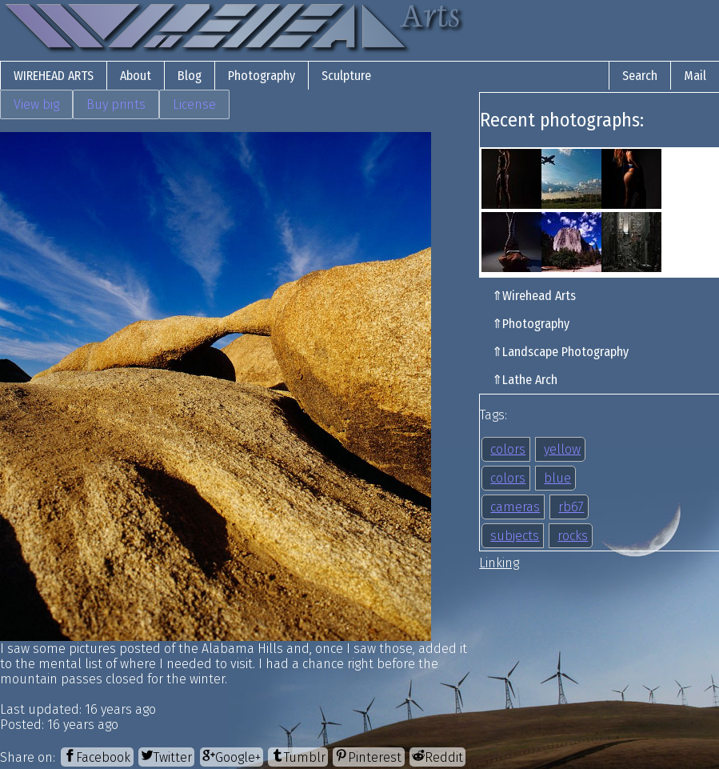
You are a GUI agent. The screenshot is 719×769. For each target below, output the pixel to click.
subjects (514, 535)
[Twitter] (166, 756)
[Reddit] (437, 756)
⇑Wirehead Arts (534, 295)
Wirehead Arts (54, 75)
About (135, 75)
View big (36, 104)
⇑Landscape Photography (560, 351)
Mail (695, 75)
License (194, 104)
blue (557, 478)
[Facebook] (97, 756)
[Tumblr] (297, 756)
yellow (562, 449)
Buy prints (116, 104)
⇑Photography (530, 323)
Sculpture (346, 75)
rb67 (571, 507)
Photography (261, 75)
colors (507, 449)
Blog (190, 75)
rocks (572, 535)
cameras (515, 507)
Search (639, 75)
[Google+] (231, 756)
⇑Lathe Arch (524, 379)
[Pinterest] (368, 756)
